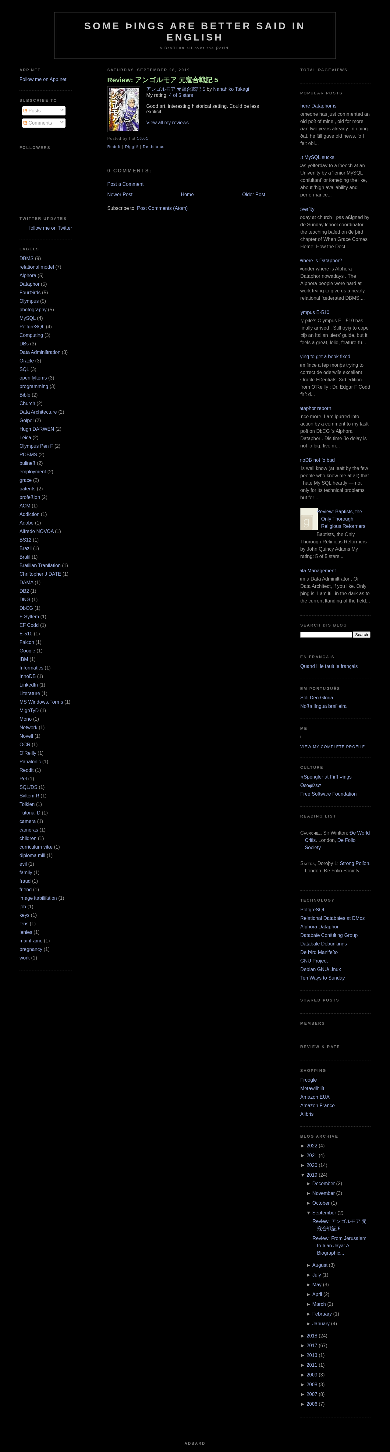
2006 (312, 1404)
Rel (23, 778)
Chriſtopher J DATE (40, 574)
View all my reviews (167, 122)
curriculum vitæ (36, 847)
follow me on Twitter (50, 228)
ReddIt (114, 147)
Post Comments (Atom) (162, 208)
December (323, 1183)
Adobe (27, 522)
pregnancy (31, 949)
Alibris (307, 1114)
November (323, 1193)
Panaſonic (30, 761)
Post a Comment (125, 184)
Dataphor (30, 284)
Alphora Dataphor (319, 926)
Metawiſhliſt (312, 1088)
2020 (312, 1165)
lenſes (26, 932)
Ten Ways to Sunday (322, 977)
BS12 (25, 539)
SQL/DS (28, 787)
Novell (26, 736)
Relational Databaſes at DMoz (332, 918)
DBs (24, 343)
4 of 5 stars (181, 95)
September (324, 1212)
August (320, 1265)
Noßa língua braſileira (323, 706)
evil (23, 864)
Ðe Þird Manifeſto (319, 952)
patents (27, 488)
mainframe (31, 940)
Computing (31, 335)
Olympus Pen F (36, 446)
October (321, 1203)
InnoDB (28, 676)
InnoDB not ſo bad (315, 460)
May (316, 1284)
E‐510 (26, 633)
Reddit (27, 770)
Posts (32, 110)
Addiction (30, 514)
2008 (312, 1384)
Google (27, 650)
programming (34, 386)
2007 (312, 1394)
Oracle (27, 360)
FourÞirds (30, 292)
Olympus (29, 301)
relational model (37, 267)
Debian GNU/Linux (320, 969)
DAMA (26, 582)
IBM (24, 659)
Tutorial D (30, 812)
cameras (29, 829)
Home (187, 194)
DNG (25, 599)
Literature (30, 693)
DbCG (26, 608)
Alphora (28, 275)
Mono (26, 719)
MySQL (28, 318)
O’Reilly (28, 753)
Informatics (31, 667)
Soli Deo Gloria (316, 697)
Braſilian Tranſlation (40, 565)
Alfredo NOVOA (37, 531)
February (322, 1313)
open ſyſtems (33, 377)
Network (28, 727)
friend (26, 889)
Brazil (26, 548)
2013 (312, 1355)
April (317, 1294)
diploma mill (32, 855)
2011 (312, 1365)
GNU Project (314, 960)
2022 (312, 1145)
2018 (312, 1335)
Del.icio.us (154, 147)
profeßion (30, 497)
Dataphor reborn (314, 408)
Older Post (253, 194)
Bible (25, 394)
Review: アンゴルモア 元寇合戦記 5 (162, 80)
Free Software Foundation (328, 794)
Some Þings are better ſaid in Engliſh (195, 31)
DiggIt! (132, 147)
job (23, 906)
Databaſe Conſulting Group (329, 935)
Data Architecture (38, 412)
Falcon (27, 642)
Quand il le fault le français (329, 666)
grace (26, 480)
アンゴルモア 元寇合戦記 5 (175, 89)
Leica (25, 437)
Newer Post (120, 194)
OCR (25, 744)
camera (28, 821)
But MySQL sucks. (316, 157)
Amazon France (317, 1105)
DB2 (24, 591)
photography (33, 309)
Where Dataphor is (316, 105)
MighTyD (29, 710)
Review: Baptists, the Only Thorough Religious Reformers (341, 519)
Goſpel (27, 420)
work (25, 957)
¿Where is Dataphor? (319, 260)
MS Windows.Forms (41, 702)
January (321, 1323)
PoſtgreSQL (32, 326)
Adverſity (305, 209)
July (316, 1274)
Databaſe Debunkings (323, 943)
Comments (37, 122)
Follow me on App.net (43, 79)
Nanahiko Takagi (231, 89)
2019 (312, 1175)
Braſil (25, 557)
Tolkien (27, 804)
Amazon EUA (315, 1097)
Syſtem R (29, 795)
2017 (312, 1345)
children (28, 838)
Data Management (316, 570)
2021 (312, 1155)
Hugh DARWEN (37, 429)
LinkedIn (29, 684)
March (319, 1304)
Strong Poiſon (354, 863)
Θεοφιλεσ (310, 785)
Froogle (308, 1080)
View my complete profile (332, 747)
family (26, 872)
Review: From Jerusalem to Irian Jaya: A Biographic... (340, 1246)
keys (25, 915)
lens (24, 923)
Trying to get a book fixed (323, 356)
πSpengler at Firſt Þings (326, 776)
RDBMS (28, 454)
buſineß (27, 463)
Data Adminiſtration (40, 352)
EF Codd (29, 625)
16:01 (142, 138)
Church (27, 403)
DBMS (27, 258)
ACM (25, 505)
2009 (312, 1374)
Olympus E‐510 (312, 312)
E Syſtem (29, 616)
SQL (24, 369)
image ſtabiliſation (38, 898)
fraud (25, 881)
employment (33, 471)
